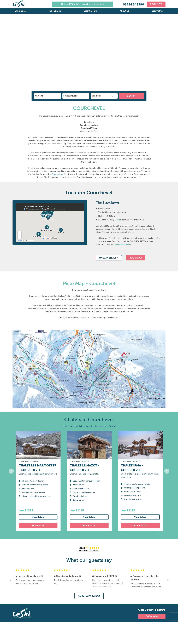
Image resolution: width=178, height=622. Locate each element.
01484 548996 (133, 4)
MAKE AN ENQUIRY (108, 257)
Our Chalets (20, 10)
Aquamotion (57, 174)
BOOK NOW (156, 4)
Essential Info (90, 10)
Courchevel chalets (122, 244)
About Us (124, 10)
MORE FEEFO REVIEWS (89, 595)
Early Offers (157, 10)
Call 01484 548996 (151, 610)
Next (175, 55)
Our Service (55, 10)
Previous (2, 55)
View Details (38, 517)
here (119, 220)
